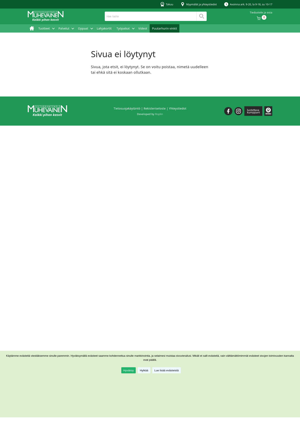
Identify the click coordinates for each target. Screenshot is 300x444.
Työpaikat (123, 28)
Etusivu (32, 28)
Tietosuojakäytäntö (127, 108)
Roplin (159, 114)
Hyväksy (128, 370)
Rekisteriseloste (155, 108)
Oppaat (83, 28)
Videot (142, 28)
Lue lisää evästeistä (166, 370)
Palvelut (63, 28)
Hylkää (144, 370)
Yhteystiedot (177, 108)
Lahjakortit (104, 28)
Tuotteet (44, 28)
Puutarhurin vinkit (164, 28)
